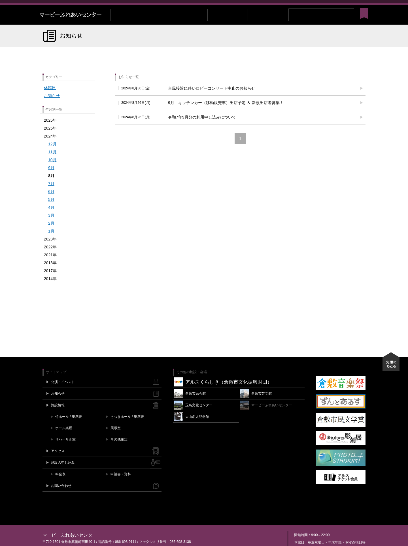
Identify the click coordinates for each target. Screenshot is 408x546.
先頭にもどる (391, 370)
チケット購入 (265, 5)
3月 (51, 224)
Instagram (349, 5)
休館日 (50, 96)
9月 (51, 176)
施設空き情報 (293, 5)
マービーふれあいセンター (75, 23)
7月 (51, 192)
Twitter (343, 5)
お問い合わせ (320, 5)
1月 (51, 240)
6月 (51, 200)
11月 (52, 160)
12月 (52, 153)
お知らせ (52, 104)
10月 (52, 168)
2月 (51, 232)
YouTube (355, 5)
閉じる (365, 5)
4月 (51, 216)
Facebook (338, 5)
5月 (51, 208)
